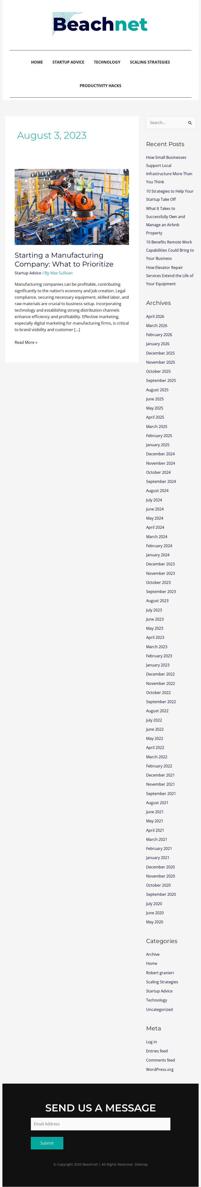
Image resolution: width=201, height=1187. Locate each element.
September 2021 (162, 793)
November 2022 (161, 683)
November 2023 (161, 573)
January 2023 (158, 665)
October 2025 (159, 371)
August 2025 (158, 389)
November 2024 (161, 463)
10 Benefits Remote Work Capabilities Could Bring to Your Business (170, 250)
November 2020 (161, 876)
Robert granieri (160, 972)
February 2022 (160, 766)
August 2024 (158, 490)
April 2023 (155, 637)
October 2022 (159, 692)
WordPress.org (160, 1069)
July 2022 (154, 720)
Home (37, 62)
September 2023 (162, 591)
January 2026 (158, 343)
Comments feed (161, 1060)
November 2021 (161, 784)
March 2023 (157, 646)
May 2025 (155, 408)
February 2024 (160, 545)
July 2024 (154, 500)
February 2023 (160, 656)
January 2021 (158, 857)
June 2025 (155, 399)
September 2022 (162, 701)
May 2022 (155, 738)
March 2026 (157, 325)
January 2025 (158, 444)
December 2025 (161, 353)
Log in (151, 1042)
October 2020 (159, 885)
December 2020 (161, 867)
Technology (107, 62)
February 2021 (160, 848)
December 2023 (161, 564)
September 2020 (162, 894)
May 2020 (155, 922)
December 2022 (161, 674)
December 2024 (161, 454)
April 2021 (155, 830)
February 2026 (160, 334)
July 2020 (154, 903)
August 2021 (158, 802)
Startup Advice (68, 62)
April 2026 (155, 316)
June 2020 (155, 912)
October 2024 (159, 472)
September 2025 (162, 380)
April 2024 (155, 527)
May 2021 (155, 821)
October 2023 (159, 582)
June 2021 (155, 811)
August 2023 (158, 600)
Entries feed (157, 1051)
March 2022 (157, 757)
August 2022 (158, 710)
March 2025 (157, 426)
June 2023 (155, 619)
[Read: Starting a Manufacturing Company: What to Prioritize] (72, 206)
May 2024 (155, 518)
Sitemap (141, 1164)
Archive (153, 954)
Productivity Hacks (100, 85)
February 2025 (160, 435)
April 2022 (155, 747)
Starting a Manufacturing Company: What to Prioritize (65, 259)
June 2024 (155, 509)
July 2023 (154, 610)
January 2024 (158, 555)
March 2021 (157, 839)
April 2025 (155, 417)
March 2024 (157, 536)
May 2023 (155, 628)
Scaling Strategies (150, 62)
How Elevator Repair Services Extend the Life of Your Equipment (170, 275)
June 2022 (155, 729)
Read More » (26, 342)
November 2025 (161, 362)
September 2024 (162, 481)
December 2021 (161, 775)
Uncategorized (159, 1009)
